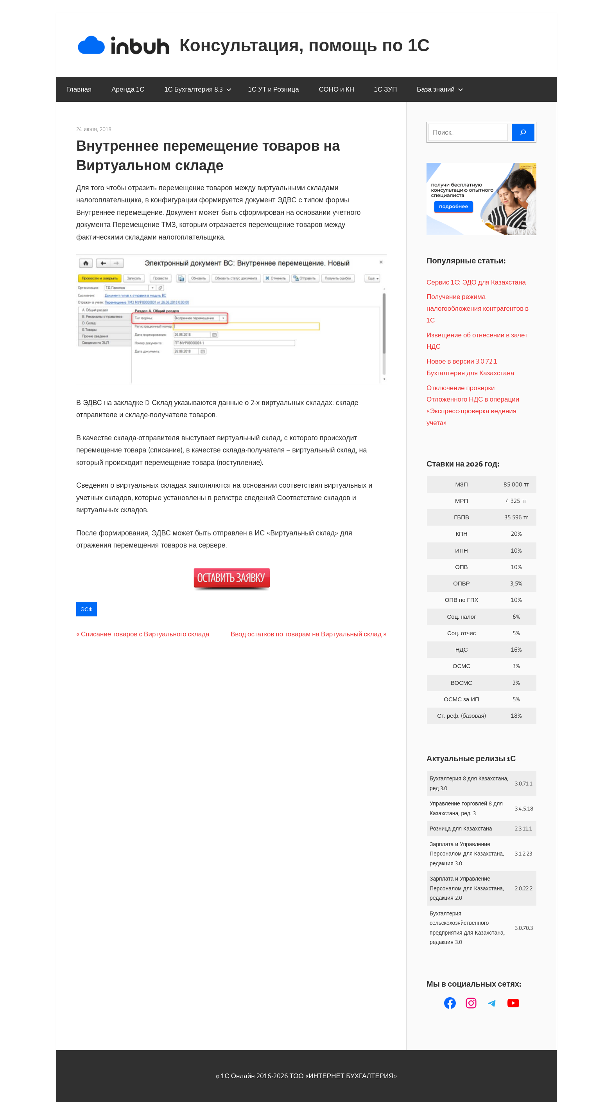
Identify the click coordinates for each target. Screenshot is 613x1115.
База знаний (440, 89)
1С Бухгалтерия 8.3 (198, 89)
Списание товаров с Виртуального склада (145, 634)
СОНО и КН (336, 89)
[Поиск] (523, 132)
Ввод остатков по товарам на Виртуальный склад (306, 634)
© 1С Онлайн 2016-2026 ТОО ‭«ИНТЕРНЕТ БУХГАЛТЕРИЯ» (306, 1076)
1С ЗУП (385, 89)
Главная (79, 89)
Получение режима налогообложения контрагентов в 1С (478, 308)
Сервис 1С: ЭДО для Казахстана (476, 282)
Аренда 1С (127, 89)
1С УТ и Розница (273, 89)
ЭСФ (87, 609)
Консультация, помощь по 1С (304, 45)
